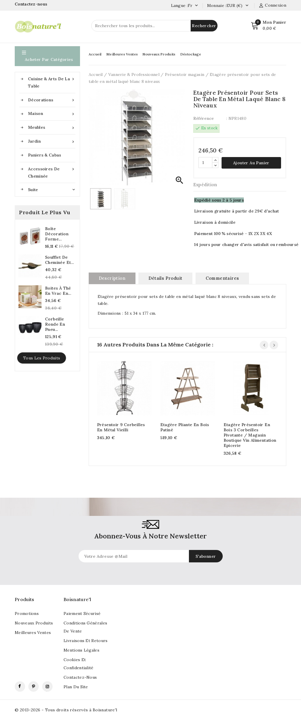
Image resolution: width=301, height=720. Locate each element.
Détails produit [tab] (165, 278)
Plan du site (76, 686)
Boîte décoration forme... (56, 234)
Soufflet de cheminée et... (59, 260)
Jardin (51, 141)
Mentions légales (81, 650)
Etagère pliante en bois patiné (184, 427)
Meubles (51, 127)
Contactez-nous (32, 4)
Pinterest (33, 686)
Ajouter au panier (251, 162)
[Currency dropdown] (247, 6)
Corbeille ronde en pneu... (55, 324)
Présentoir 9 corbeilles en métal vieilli (121, 427)
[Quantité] (205, 162)
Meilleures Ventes (122, 54)
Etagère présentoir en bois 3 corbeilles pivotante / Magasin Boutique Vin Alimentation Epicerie (250, 435)
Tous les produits (41, 358)
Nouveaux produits (34, 623)
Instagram (47, 686)
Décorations (51, 100)
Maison (51, 113)
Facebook (20, 686)
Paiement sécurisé (82, 613)
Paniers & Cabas (44, 155)
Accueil (95, 54)
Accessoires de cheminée (51, 172)
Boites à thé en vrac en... (58, 291)
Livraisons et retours (85, 640)
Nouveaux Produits (158, 54)
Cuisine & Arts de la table (51, 82)
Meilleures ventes (33, 632)
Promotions (27, 613)
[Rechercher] (154, 25)
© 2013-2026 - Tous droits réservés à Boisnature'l (66, 709)
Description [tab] (112, 278)
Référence (203, 118)
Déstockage (190, 54)
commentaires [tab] (222, 278)
